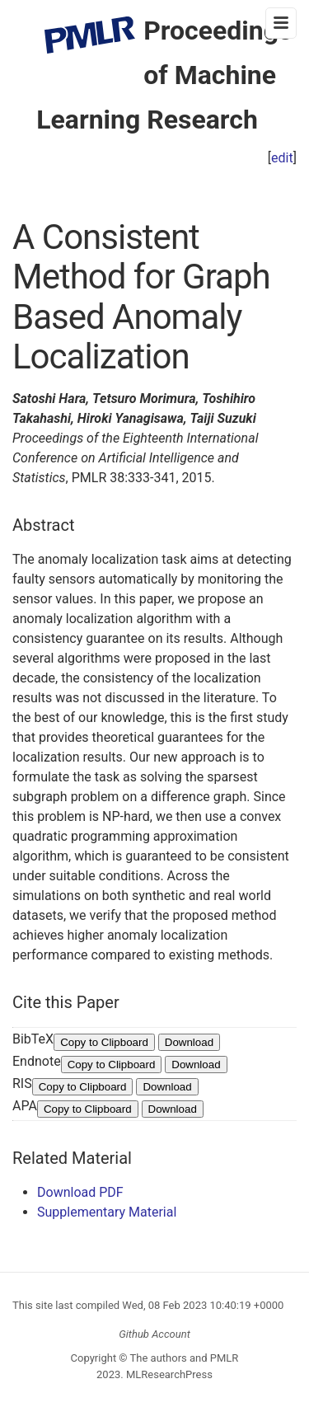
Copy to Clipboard (104, 1042)
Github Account (154, 1334)
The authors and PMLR (184, 1358)
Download (189, 1042)
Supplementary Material (106, 1212)
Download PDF (80, 1192)
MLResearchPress (168, 1374)
